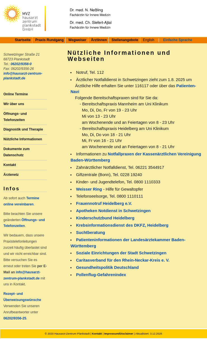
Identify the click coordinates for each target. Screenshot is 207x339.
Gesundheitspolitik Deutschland (107, 267)
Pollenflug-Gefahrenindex (101, 274)
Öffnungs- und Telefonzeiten (15, 117)
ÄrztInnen (99, 40)
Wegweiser (77, 40)
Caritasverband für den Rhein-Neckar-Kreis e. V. (122, 260)
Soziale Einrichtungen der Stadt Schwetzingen (121, 253)
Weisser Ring (89, 189)
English (148, 40)
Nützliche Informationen (22, 139)
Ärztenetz (11, 175)
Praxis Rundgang (49, 40)
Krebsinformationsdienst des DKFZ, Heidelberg (122, 225)
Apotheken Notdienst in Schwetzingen (113, 210)
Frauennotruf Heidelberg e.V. (104, 203)
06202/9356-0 (21, 64)
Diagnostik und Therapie (23, 129)
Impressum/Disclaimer (118, 333)
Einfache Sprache (177, 40)
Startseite (22, 40)
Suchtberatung (90, 232)
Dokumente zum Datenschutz (16, 152)
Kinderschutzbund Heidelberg (105, 218)
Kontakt (9, 165)
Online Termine (15, 94)
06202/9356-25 (14, 318)
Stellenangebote (124, 40)
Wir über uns (13, 104)
